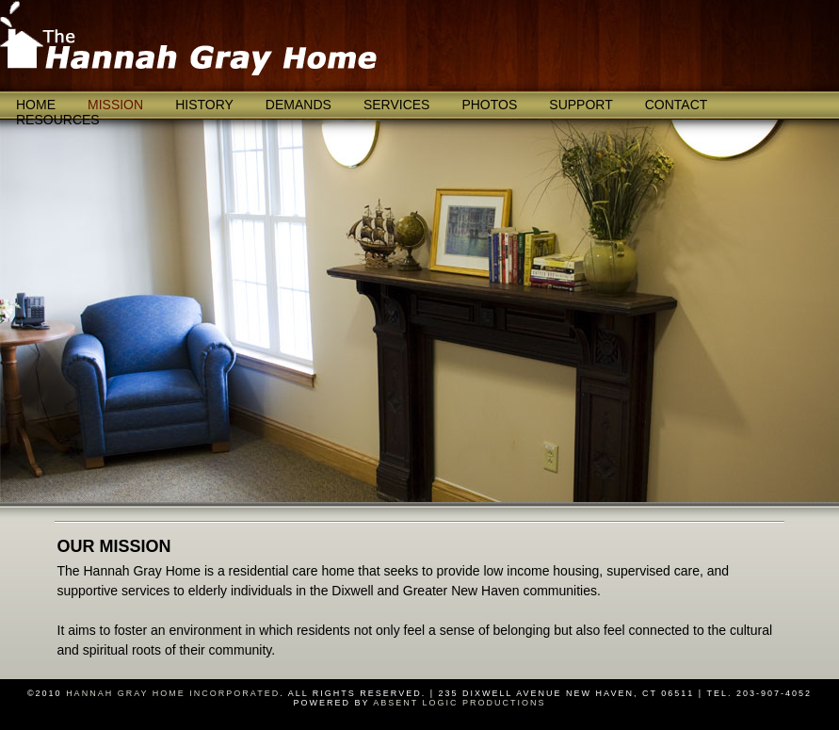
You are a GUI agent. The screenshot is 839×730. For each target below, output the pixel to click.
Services (396, 104)
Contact (676, 104)
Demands (298, 104)
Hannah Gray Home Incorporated (173, 693)
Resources (58, 119)
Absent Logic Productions (459, 702)
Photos (489, 104)
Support (580, 104)
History (204, 104)
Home (36, 104)
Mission (115, 104)
